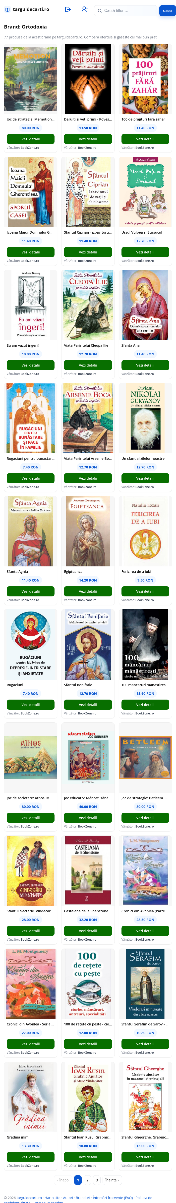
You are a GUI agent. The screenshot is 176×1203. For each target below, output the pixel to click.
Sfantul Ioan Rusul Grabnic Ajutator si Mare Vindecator (88, 1137)
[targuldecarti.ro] (29, 9)
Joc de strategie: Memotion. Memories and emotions (31, 119)
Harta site (52, 1197)
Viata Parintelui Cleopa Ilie (86, 345)
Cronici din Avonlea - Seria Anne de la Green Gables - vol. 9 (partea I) (31, 1024)
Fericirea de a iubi (136, 571)
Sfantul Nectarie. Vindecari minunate (31, 911)
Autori (68, 1197)
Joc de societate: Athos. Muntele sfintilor (31, 798)
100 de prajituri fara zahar (143, 119)
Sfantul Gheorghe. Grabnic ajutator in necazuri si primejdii (145, 1137)
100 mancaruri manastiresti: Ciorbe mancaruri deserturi (145, 684)
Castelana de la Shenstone (86, 911)
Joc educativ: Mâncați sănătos (88, 798)
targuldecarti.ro (29, 1197)
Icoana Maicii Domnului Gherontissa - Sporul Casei (31, 232)
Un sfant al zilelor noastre (143, 458)
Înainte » (112, 1180)
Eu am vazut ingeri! (23, 345)
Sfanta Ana (130, 345)
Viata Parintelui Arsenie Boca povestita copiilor (88, 458)
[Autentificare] (68, 9)
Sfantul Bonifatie (78, 684)
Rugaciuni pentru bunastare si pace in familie (31, 458)
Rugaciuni (15, 684)
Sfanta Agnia (17, 571)
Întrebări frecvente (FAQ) (113, 1197)
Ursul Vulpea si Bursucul (141, 232)
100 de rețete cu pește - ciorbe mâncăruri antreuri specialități (88, 1024)
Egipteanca (73, 571)
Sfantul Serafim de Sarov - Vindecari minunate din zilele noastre (145, 1024)
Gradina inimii (18, 1137)
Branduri (83, 1197)
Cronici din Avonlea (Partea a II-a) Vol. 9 (145, 911)
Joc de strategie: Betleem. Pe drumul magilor (145, 798)
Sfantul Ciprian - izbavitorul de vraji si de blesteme (88, 232)
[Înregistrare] (84, 9)
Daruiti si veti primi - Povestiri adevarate (88, 119)
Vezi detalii (31, 139)
